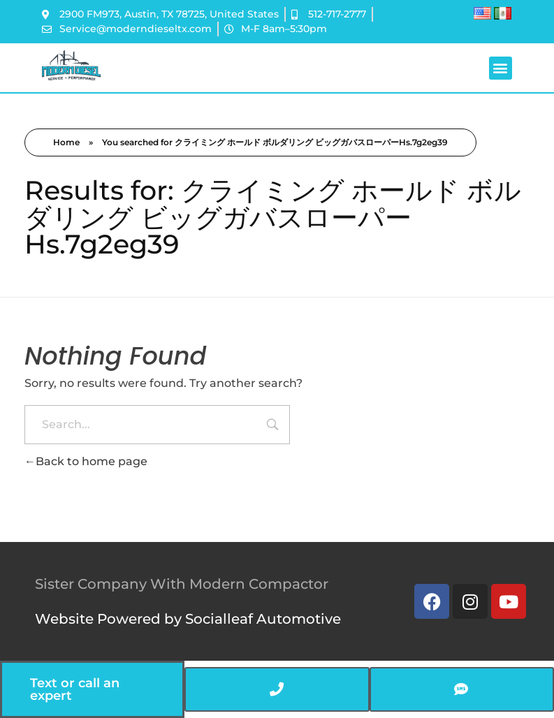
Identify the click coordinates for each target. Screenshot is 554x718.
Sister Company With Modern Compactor (181, 584)
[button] (500, 68)
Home (66, 142)
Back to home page (85, 461)
